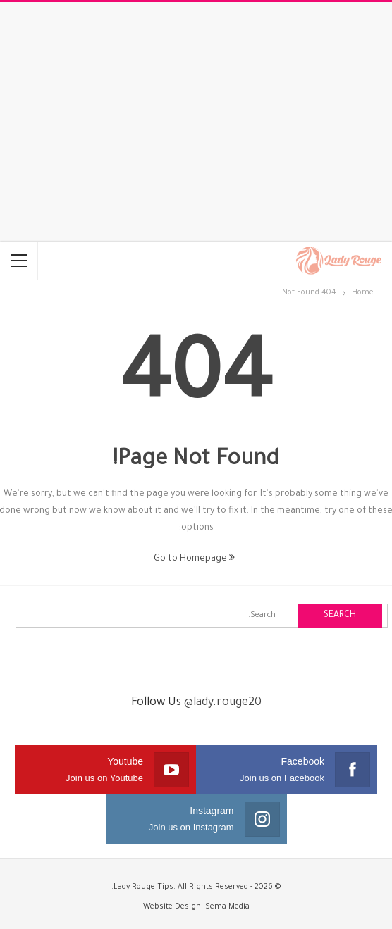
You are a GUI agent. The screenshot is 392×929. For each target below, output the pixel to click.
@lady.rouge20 (223, 703)
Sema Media (227, 907)
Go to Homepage (194, 559)
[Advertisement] (196, 121)
